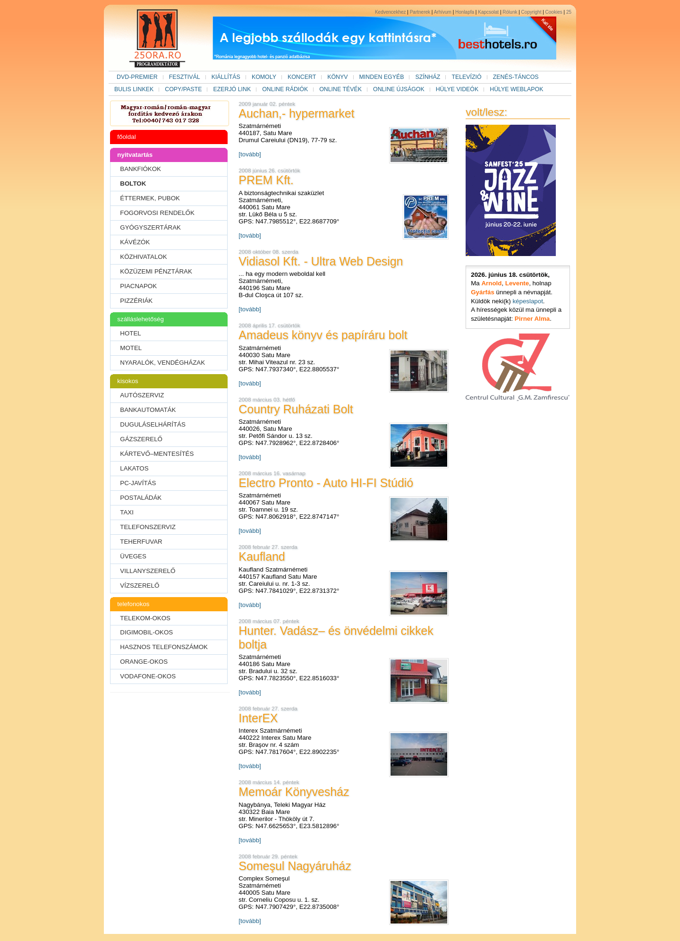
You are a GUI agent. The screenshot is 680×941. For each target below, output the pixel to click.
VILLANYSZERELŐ (147, 570)
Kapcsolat (488, 12)
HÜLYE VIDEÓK (457, 89)
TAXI (127, 512)
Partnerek (420, 12)
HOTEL (130, 333)
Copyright (531, 12)
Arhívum (442, 12)
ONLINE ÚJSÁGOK (399, 89)
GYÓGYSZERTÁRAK (150, 227)
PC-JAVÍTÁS (138, 483)
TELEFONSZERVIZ (148, 526)
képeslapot (527, 301)
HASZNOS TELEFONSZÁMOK (164, 646)
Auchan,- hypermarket (296, 113)
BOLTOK (133, 183)
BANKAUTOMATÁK (148, 409)
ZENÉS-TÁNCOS (516, 77)
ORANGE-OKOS (144, 661)
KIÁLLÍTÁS (226, 77)
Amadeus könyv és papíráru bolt (322, 335)
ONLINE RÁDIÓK (285, 89)
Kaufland (261, 556)
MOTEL (131, 347)
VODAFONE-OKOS (148, 676)
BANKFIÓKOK (140, 168)
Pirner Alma (532, 318)
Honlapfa (464, 12)
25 (568, 12)
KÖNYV (337, 77)
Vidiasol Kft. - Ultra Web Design (320, 261)
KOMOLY (264, 77)
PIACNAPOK (138, 286)
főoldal (126, 136)
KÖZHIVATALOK (143, 256)
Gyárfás (482, 292)
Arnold (491, 283)
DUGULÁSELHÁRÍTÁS (153, 424)
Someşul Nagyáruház (294, 866)
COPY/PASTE (183, 89)
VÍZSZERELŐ (139, 585)
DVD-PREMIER (137, 77)
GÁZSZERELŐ (141, 439)
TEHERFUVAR (141, 541)
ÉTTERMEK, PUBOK (150, 198)
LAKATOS (134, 468)
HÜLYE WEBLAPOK (516, 89)
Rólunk (509, 12)
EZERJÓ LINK (232, 89)
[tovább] (249, 154)
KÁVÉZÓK (135, 242)
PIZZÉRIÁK (136, 300)
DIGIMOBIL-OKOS (146, 632)
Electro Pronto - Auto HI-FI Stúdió (325, 482)
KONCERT (302, 77)
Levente (517, 283)
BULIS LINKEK (133, 89)
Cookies (553, 12)
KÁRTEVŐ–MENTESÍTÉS (157, 453)
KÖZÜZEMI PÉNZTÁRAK (156, 271)
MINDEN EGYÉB (381, 77)
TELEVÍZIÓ (466, 77)
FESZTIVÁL (184, 77)
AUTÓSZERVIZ (142, 395)
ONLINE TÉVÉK (340, 89)
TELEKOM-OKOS (145, 618)
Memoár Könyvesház (293, 791)
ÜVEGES (133, 556)
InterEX (258, 718)
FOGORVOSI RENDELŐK (157, 212)
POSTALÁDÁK (141, 497)
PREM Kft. (265, 180)
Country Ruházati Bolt (295, 409)
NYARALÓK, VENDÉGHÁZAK (162, 362)
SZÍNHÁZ (427, 77)
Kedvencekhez (390, 12)
